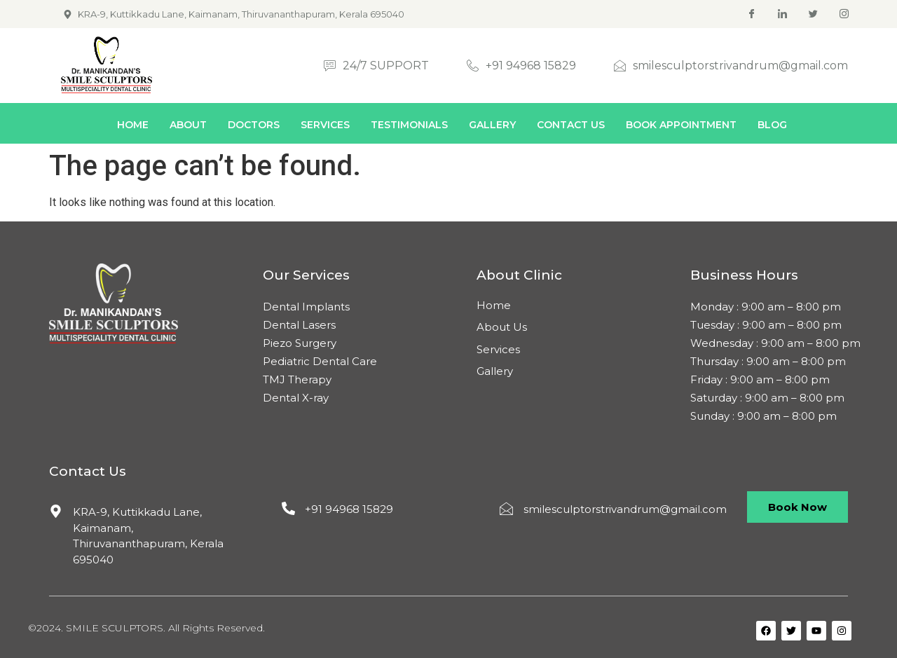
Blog (772, 124)
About (188, 124)
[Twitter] (813, 14)
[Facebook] (751, 14)
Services (325, 124)
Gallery (492, 124)
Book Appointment (681, 124)
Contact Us (571, 124)
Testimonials (409, 124)
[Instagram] (844, 14)
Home (133, 124)
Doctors (254, 124)
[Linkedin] (782, 14)
